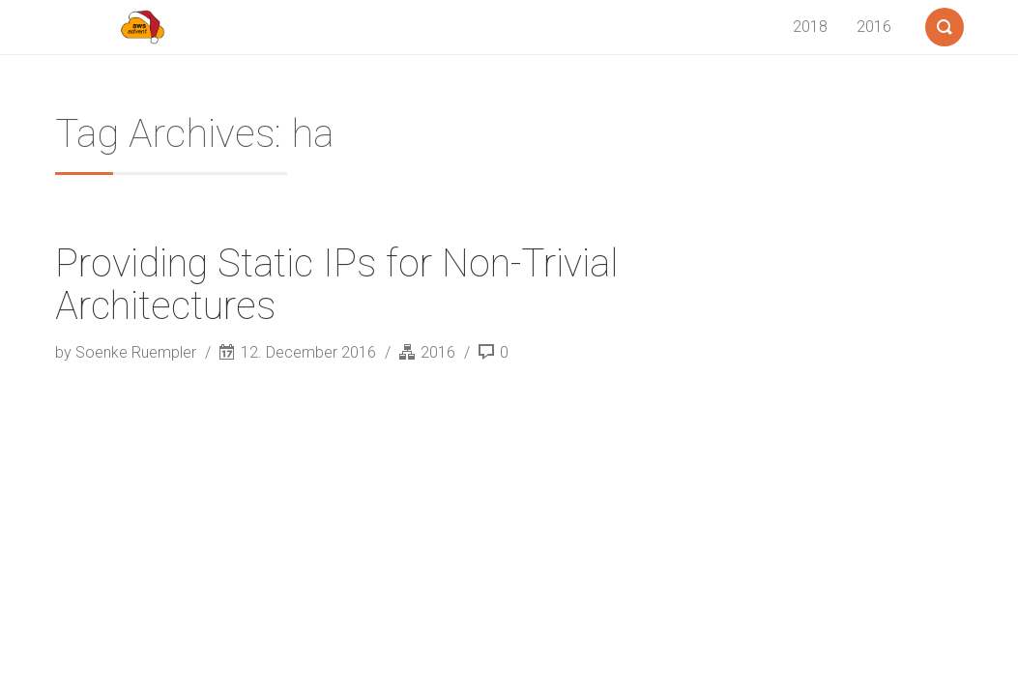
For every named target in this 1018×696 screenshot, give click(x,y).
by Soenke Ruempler (127, 352)
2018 (810, 26)
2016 (874, 26)
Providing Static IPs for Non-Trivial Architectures (337, 285)
